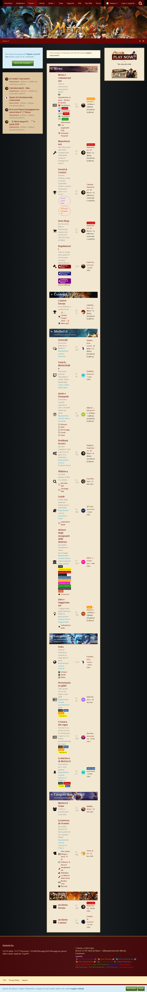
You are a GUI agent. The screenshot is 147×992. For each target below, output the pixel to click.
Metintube (65, 873)
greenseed (90, 509)
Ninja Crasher (14, 103)
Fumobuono (65, 594)
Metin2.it (61, 331)
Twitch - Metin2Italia (64, 365)
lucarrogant (91, 771)
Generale (63, 340)
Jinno (67, 786)
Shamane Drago (64, 580)
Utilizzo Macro (92, 408)
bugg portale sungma (95, 445)
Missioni (64, 424)
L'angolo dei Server (68, 636)
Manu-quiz (65, 323)
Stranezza (90, 374)
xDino (89, 700)
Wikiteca (63, 471)
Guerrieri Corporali (65, 569)
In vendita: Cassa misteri (19, 79)
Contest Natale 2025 (95, 916)
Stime (63, 677)
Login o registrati (127, 3)
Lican (61, 591)
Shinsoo (67, 783)
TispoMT (25, 954)
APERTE (65, 119)
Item (62, 427)
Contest (59, 294)
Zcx (88, 853)
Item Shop (63, 221)
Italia (61, 647)
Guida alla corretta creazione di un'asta (68, 641)
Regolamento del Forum (64, 273)
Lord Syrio (90, 101)
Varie (63, 435)
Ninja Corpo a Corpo (66, 577)
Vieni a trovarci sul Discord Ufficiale (64, 285)
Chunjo (61, 786)
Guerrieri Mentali (65, 572)
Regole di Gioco (63, 266)
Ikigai (88, 481)
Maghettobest (14, 82)
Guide (61, 496)
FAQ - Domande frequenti (64, 133)
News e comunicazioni (64, 78)
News (58, 69)
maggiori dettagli (77, 988)
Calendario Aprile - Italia (19, 88)
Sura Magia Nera (65, 589)
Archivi (59, 894)
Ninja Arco (62, 575)
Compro (64, 672)
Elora (88, 308)
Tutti (60, 566)
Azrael (61, 713)
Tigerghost (63, 716)
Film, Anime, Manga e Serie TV (65, 854)
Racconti (64, 886)
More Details (131, 989)
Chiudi (141, 989)
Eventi (63, 432)
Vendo (63, 674)
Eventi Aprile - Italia (63, 200)
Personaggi (65, 430)
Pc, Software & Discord (65, 862)
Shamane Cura (64, 583)
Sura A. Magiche (64, 586)
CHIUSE (64, 108)
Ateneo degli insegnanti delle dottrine (64, 536)
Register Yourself (23, 63)
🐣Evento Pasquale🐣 (64, 211)
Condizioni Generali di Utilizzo (63, 280)
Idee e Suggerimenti (64, 602)
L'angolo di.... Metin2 (69, 794)
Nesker (89, 809)
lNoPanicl (90, 610)
